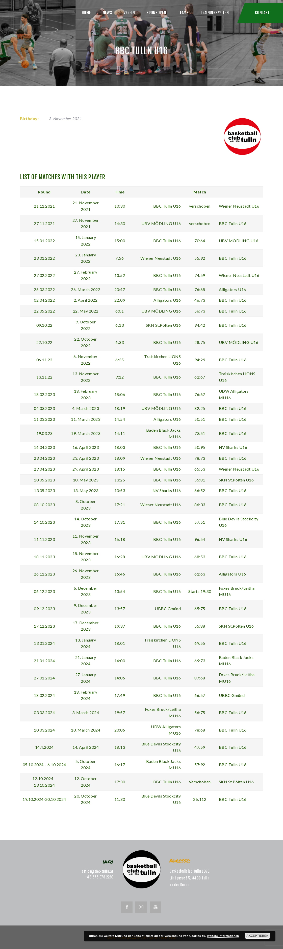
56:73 (199, 310)
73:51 (199, 433)
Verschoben (200, 781)
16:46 (119, 573)
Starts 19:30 (199, 591)
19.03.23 (44, 433)
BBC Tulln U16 (167, 206)
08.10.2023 (44, 504)
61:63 (199, 573)
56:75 (199, 712)
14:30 (119, 223)
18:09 (119, 458)
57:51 (199, 522)
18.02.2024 (44, 695)
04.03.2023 (44, 408)
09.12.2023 (44, 608)
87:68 (199, 677)
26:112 (199, 799)
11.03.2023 (44, 419)
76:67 (199, 394)
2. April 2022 (86, 300)
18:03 (119, 447)
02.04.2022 (44, 300)
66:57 (199, 695)
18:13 (119, 747)
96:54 (199, 539)
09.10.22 (44, 325)
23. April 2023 (85, 458)
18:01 (119, 643)
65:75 (199, 608)
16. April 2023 (85, 447)
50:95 (199, 447)
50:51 (199, 419)
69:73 (199, 660)
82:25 (199, 408)
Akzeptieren (257, 936)
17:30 (119, 781)
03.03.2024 (44, 712)
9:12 (119, 376)
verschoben (200, 206)
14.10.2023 (44, 522)
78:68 (199, 729)
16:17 (119, 764)
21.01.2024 (44, 660)
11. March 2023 (85, 419)
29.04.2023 (44, 469)
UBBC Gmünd (168, 608)
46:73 (199, 300)
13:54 (119, 591)
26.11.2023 (44, 573)
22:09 (119, 300)
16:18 (119, 539)
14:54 (119, 419)
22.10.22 (44, 342)
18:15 (119, 469)
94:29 (199, 359)
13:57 (119, 608)
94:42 (199, 325)
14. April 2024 (85, 747)
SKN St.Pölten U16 (163, 325)
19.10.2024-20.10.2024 (44, 799)
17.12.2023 (44, 626)
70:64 (199, 240)
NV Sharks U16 (233, 447)
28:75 (199, 342)
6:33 (119, 342)
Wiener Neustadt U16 (239, 206)
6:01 (119, 310)
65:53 (199, 469)
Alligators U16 (232, 289)
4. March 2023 (85, 408)
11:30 (119, 799)
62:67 (199, 376)
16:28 (119, 556)
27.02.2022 (44, 275)
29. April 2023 (85, 469)
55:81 (199, 479)
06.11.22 (44, 359)
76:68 (199, 289)
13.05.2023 (44, 490)
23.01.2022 (44, 258)
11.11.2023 (44, 539)
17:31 (119, 522)
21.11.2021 (44, 206)
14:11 (119, 433)
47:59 (199, 747)
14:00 (119, 660)
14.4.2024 (44, 747)
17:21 (119, 504)
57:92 (199, 764)
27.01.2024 (44, 677)
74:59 (199, 275)
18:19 (119, 408)
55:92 (199, 258)
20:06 (119, 729)
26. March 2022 (85, 289)
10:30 (119, 206)
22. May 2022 (85, 310)
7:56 (119, 258)
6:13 (119, 325)
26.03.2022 (44, 289)
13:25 (119, 479)
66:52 (199, 490)
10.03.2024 (44, 729)
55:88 (199, 626)
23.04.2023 (44, 458)
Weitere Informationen (223, 935)
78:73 (199, 458)
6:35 (119, 359)
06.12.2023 (44, 591)
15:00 (119, 240)
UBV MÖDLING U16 (161, 223)
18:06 (119, 394)
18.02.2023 (44, 394)
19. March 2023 (85, 433)
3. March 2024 (85, 712)
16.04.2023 (44, 447)
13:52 (119, 275)
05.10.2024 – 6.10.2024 (44, 764)
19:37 (119, 626)
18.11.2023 (44, 556)
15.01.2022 (44, 240)
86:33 (199, 504)
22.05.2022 (44, 310)
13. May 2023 (85, 490)
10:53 (119, 490)
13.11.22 (44, 376)
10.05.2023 (44, 479)
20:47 (119, 289)
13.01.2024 (44, 643)
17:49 (119, 695)
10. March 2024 (85, 729)
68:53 (199, 556)
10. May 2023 (85, 479)
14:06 (119, 677)
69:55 (199, 643)
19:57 (119, 712)
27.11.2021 (44, 223)
